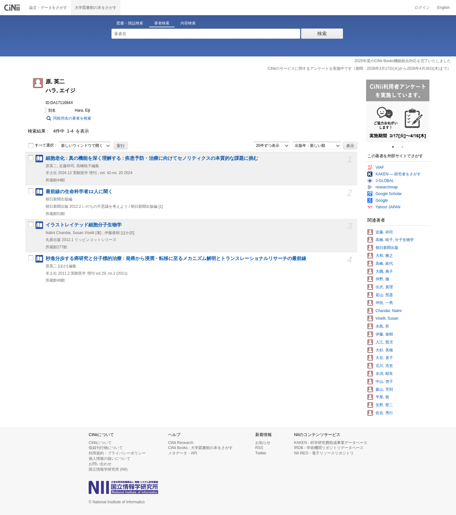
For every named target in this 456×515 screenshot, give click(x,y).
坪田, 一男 (384, 303)
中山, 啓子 (384, 381)
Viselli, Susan (387, 318)
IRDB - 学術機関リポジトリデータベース (329, 448)
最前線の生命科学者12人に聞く (79, 191)
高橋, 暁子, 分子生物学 (395, 240)
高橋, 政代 (384, 263)
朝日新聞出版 (387, 247)
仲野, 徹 (382, 279)
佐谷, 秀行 (384, 413)
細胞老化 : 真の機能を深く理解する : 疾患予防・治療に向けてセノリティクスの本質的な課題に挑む (152, 158)
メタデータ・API (182, 453)
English (443, 7)
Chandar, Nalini (389, 311)
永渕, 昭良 (384, 373)
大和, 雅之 (384, 255)
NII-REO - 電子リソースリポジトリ (324, 453)
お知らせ (262, 442)
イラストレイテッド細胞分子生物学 (84, 224)
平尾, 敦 (382, 397)
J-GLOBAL (385, 181)
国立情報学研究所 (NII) (108, 469)
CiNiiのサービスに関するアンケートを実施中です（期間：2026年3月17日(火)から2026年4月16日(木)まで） (359, 68)
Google (382, 200)
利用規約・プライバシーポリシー (117, 453)
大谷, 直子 (384, 357)
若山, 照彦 (384, 295)
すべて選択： (43, 145)
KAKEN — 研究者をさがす (398, 174)
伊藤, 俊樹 (384, 334)
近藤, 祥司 (384, 232)
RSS (259, 448)
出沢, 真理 (384, 287)
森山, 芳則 (384, 389)
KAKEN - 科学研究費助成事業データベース (330, 442)
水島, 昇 (382, 326)
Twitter (260, 453)
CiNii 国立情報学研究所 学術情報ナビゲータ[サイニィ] (12, 7)
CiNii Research (180, 442)
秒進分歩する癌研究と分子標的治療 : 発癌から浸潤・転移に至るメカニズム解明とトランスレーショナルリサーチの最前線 (176, 258)
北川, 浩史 (384, 365)
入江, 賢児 (384, 342)
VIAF (380, 167)
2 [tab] (405, 147)
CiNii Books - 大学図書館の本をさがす (200, 448)
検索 (322, 33)
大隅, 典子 (384, 271)
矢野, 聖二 (384, 405)
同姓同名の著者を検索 (72, 118)
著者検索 (161, 23)
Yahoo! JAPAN (388, 207)
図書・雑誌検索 (130, 23)
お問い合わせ (100, 464)
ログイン (422, 7)
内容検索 (188, 23)
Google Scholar (389, 194)
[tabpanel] (398, 111)
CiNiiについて (100, 442)
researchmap (387, 187)
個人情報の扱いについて (109, 458)
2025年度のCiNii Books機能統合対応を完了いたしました (402, 61)
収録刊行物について (106, 448)
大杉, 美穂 (384, 350)
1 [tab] (395, 147)
